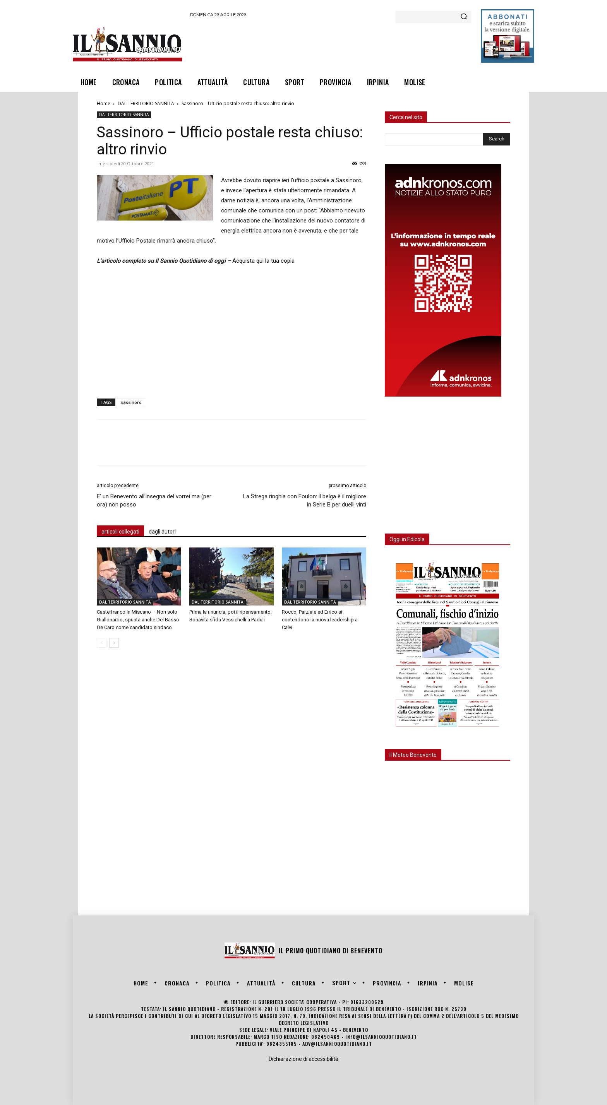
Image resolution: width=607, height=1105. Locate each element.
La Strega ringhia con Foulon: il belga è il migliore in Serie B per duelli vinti (304, 500)
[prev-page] (101, 643)
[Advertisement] (331, 43)
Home (103, 103)
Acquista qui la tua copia (263, 260)
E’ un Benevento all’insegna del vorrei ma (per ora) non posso (154, 500)
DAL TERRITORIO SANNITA (146, 103)
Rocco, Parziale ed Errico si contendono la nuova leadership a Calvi (320, 619)
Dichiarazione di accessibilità (303, 1059)
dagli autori (162, 532)
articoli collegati (120, 532)
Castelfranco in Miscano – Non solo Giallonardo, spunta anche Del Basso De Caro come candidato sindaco (138, 619)
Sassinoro (131, 402)
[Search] (463, 17)
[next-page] (114, 643)
